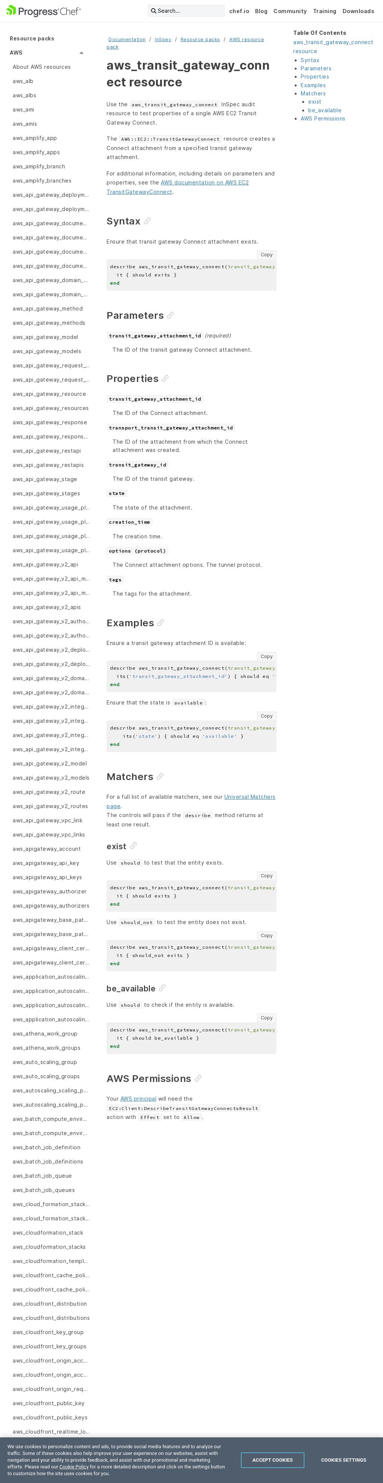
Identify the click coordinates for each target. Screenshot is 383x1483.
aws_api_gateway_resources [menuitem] (51, 408)
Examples (313, 85)
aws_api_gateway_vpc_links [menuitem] (49, 834)
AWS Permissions (323, 118)
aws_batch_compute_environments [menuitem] (51, 1133)
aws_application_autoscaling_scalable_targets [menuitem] (51, 991)
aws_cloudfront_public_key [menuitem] (49, 1403)
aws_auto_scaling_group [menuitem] (45, 1062)
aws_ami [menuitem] (23, 109)
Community (290, 11)
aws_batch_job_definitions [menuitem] (48, 1161)
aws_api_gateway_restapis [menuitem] (48, 465)
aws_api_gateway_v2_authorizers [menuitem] (51, 635)
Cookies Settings (344, 1460)
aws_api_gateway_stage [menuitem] (45, 479)
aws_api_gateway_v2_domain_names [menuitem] (51, 692)
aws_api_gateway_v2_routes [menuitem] (50, 806)
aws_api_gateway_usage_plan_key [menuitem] (51, 522)
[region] (191, 1460)
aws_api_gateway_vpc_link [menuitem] (47, 820)
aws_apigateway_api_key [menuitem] (46, 863)
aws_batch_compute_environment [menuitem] (51, 1119)
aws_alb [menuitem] (23, 81)
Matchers (313, 93)
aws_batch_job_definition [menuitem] (46, 1147)
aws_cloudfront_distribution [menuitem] (50, 1303)
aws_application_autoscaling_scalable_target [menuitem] (51, 976)
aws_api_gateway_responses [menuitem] (51, 436)
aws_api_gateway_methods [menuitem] (49, 322)
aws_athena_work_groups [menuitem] (46, 1048)
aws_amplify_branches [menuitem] (42, 180)
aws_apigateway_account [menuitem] (47, 849)
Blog (261, 11)
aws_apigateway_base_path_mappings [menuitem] (51, 934)
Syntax (310, 60)
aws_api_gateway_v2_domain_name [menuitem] (51, 678)
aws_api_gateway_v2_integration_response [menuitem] (51, 721)
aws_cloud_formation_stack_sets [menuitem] (51, 1218)
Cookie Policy (74, 1467)
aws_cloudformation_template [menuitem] (51, 1261)
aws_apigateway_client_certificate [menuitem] (51, 948)
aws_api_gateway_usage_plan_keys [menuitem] (51, 536)
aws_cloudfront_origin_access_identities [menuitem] (51, 1360)
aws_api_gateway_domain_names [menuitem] (51, 294)
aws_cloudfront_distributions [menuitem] (51, 1318)
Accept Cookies (272, 1460)
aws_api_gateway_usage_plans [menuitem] (51, 550)
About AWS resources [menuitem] (42, 67)
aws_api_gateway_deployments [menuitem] (51, 209)
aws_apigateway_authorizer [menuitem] (50, 891)
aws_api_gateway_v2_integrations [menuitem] (51, 749)
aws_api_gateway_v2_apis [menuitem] (47, 607)
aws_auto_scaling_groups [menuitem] (46, 1076)
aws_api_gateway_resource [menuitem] (49, 394)
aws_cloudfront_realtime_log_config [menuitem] (51, 1431)
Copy (267, 254)
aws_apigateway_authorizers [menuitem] (51, 905)
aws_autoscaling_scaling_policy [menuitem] (51, 1104)
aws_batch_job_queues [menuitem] (44, 1190)
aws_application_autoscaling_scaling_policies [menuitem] (51, 1005)
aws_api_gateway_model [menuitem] (46, 337)
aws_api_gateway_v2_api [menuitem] (45, 564)
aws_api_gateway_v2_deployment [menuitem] (51, 649)
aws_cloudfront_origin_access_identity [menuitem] (51, 1375)
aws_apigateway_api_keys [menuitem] (47, 877)
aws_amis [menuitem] (25, 123)
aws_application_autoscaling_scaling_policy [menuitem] (51, 1019)
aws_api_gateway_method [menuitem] (48, 308)
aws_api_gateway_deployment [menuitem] (51, 195)
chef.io (239, 11)
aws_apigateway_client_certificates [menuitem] (51, 962)
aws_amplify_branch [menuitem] (39, 166)
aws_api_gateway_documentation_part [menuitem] (51, 223)
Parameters (316, 68)
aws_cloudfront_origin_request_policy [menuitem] (51, 1389)
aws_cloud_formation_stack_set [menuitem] (51, 1204)
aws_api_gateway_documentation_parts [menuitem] (51, 237)
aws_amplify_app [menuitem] (35, 138)
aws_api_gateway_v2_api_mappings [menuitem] (51, 593)
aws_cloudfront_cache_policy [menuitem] (51, 1289)
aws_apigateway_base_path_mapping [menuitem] (51, 920)
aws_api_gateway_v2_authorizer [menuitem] (51, 621)
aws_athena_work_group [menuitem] (45, 1033)
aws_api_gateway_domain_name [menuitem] (51, 280)
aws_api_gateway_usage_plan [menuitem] (51, 507)
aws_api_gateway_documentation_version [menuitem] (51, 251)
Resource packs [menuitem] (32, 38)
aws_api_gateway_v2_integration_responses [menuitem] (51, 735)
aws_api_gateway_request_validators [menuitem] (51, 379)
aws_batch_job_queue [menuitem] (42, 1175)
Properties (315, 76)
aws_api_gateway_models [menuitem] (47, 351)
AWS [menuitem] (16, 52)
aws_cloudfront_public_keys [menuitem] (50, 1417)
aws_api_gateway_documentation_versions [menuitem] (51, 266)
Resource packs (200, 39)
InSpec (163, 39)
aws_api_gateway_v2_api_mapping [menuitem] (51, 578)
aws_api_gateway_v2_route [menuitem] (49, 792)
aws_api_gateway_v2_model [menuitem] (50, 763)
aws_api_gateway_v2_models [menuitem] (51, 777)
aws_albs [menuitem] (24, 95)
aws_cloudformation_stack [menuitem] (48, 1232)
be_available (324, 110)
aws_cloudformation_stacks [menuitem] (49, 1247)
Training (325, 11)
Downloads (358, 11)
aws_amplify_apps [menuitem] (36, 152)
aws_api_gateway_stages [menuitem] (46, 493)
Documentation (127, 39)
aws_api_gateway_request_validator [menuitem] (51, 365)
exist (315, 101)
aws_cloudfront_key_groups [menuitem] (50, 1346)
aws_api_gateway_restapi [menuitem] (47, 450)
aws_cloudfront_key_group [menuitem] (48, 1332)
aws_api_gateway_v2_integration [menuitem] (51, 706)
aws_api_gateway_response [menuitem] (50, 422)
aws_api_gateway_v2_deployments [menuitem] (51, 664)
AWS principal (138, 1098)
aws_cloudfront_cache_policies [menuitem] (51, 1275)
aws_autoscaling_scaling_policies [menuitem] (51, 1090)
